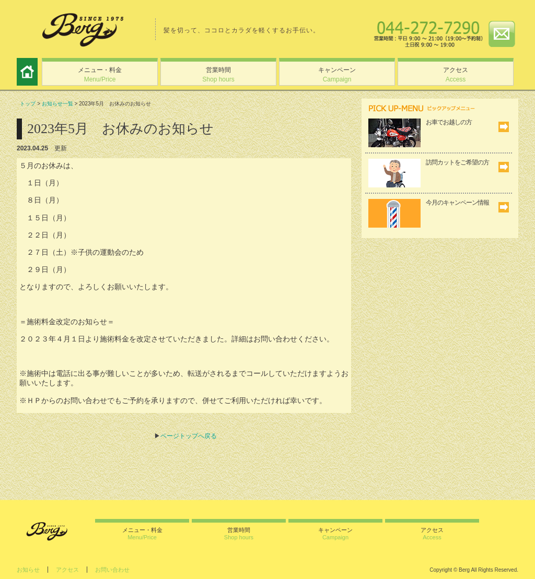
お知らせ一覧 (57, 104)
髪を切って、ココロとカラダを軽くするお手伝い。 (242, 30)
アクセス (455, 74)
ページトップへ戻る (188, 436)
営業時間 (218, 74)
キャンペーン (337, 74)
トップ (28, 104)
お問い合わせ (112, 569)
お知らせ (28, 569)
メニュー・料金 (100, 74)
